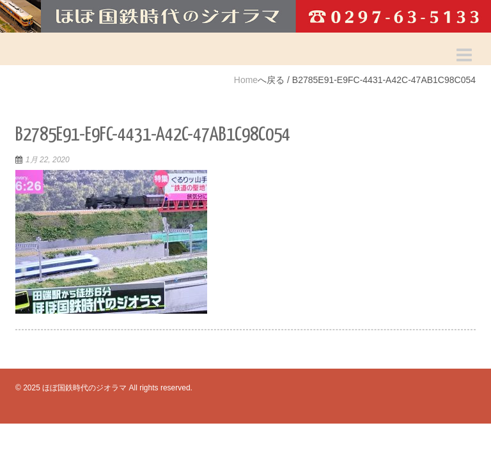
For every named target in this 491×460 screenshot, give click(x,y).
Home (246, 80)
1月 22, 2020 (48, 159)
